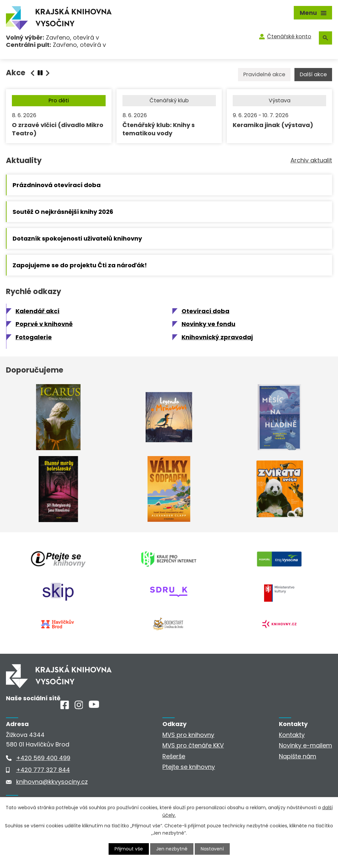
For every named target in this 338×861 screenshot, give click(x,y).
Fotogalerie (34, 337)
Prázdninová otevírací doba (57, 185)
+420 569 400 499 (43, 758)
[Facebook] (64, 707)
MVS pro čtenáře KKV (193, 745)
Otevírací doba (205, 311)
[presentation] (40, 72)
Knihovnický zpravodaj (217, 337)
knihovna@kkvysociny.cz (52, 782)
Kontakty (292, 735)
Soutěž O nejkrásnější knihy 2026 (63, 212)
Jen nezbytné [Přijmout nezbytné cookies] (171, 848)
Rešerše (173, 756)
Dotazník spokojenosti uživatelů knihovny (77, 238)
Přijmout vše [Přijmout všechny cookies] (129, 848)
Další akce (313, 74)
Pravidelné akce (264, 74)
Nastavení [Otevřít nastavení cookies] (212, 848)
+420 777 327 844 (43, 770)
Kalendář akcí (37, 311)
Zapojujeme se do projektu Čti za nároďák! (80, 265)
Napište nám (297, 756)
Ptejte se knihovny (188, 767)
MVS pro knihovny (188, 735)
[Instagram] (79, 707)
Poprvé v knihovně (44, 324)
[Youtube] (94, 706)
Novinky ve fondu (208, 324)
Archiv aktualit (311, 160)
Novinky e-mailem (305, 745)
